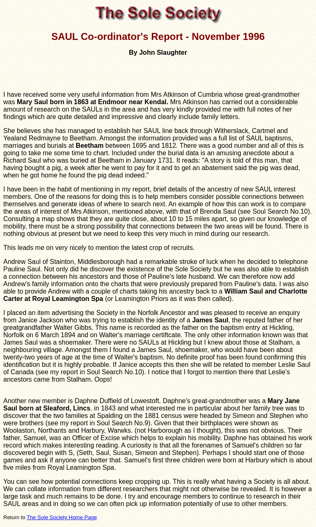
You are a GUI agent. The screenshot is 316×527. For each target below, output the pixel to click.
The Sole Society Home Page (62, 517)
